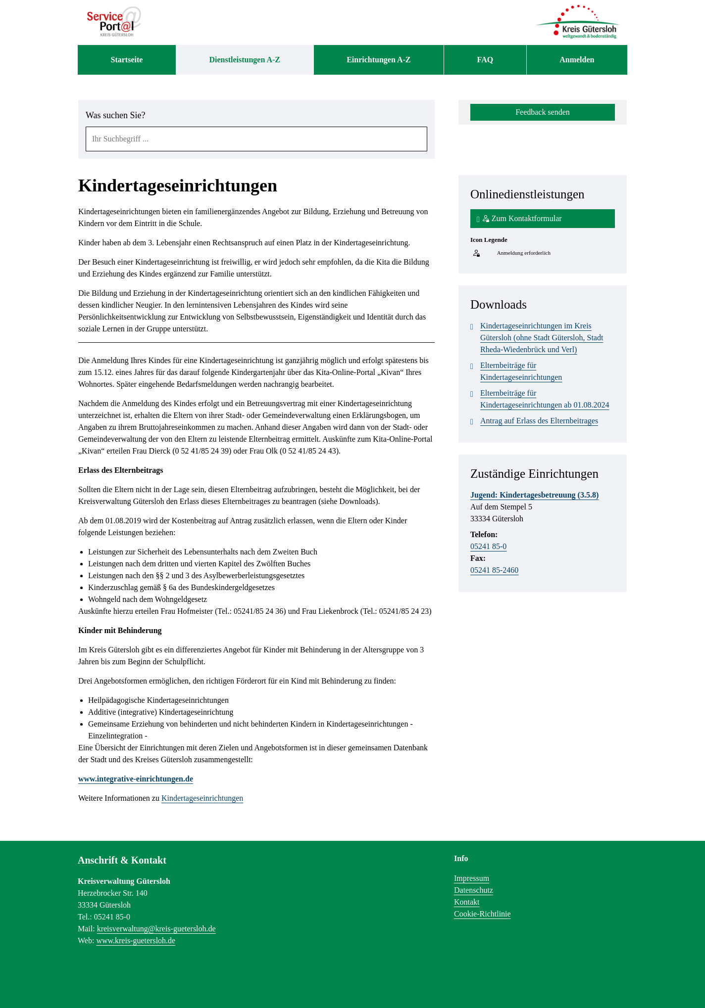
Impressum (471, 878)
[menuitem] (127, 60)
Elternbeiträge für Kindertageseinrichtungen (516, 370)
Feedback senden (542, 112)
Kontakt (467, 902)
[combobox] (256, 139)
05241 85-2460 (494, 570)
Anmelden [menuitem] (576, 59)
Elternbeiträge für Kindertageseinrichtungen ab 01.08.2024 (539, 398)
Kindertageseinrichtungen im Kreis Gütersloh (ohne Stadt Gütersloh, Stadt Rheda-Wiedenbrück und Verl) (536, 337)
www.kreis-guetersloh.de (135, 940)
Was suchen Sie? (116, 115)
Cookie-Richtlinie (482, 914)
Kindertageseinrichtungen (202, 798)
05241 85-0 (488, 546)
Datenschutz (473, 890)
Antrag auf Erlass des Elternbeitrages (534, 421)
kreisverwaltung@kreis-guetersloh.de (156, 928)
